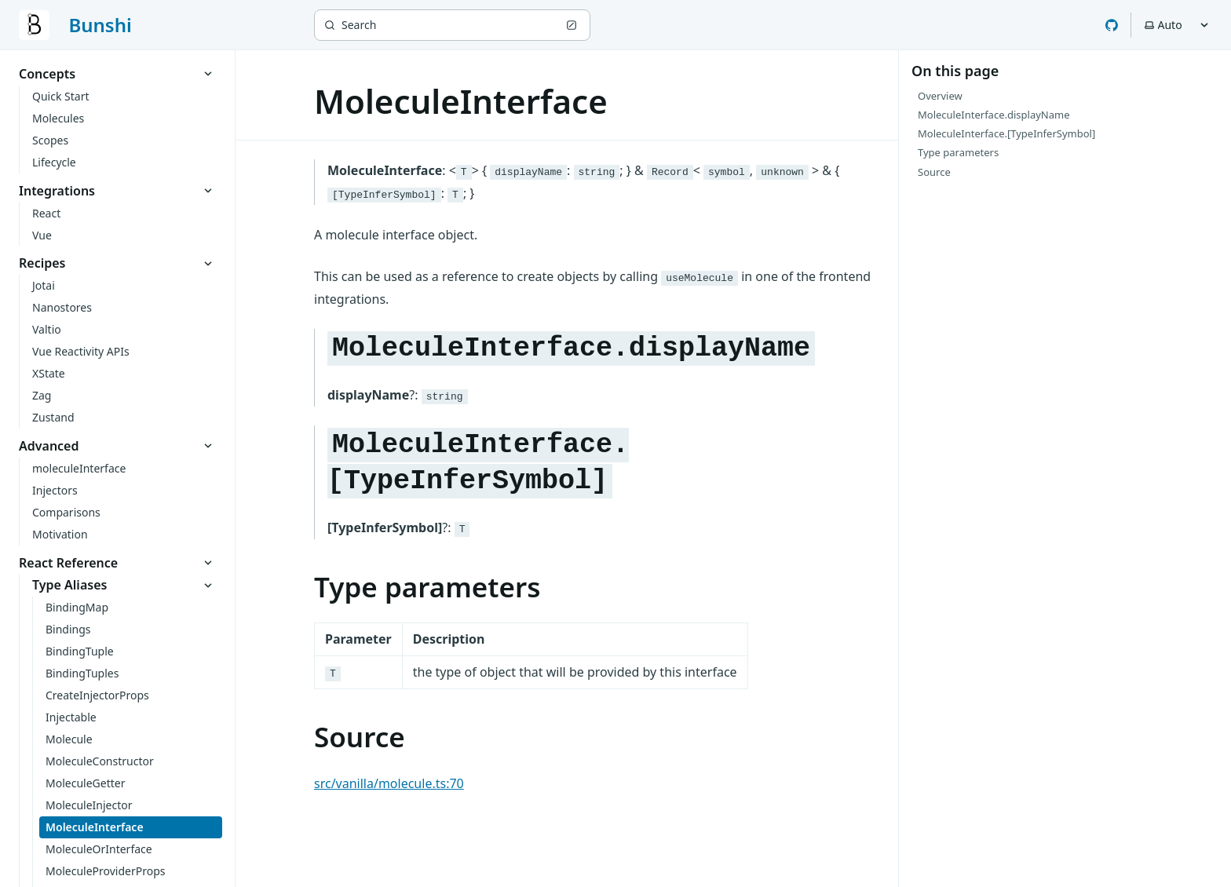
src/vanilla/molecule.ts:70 (389, 783)
